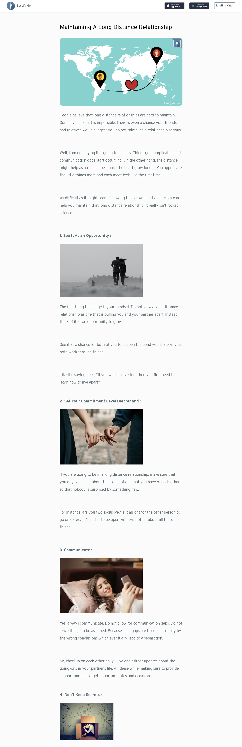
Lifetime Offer (225, 5)
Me (19, 6)
